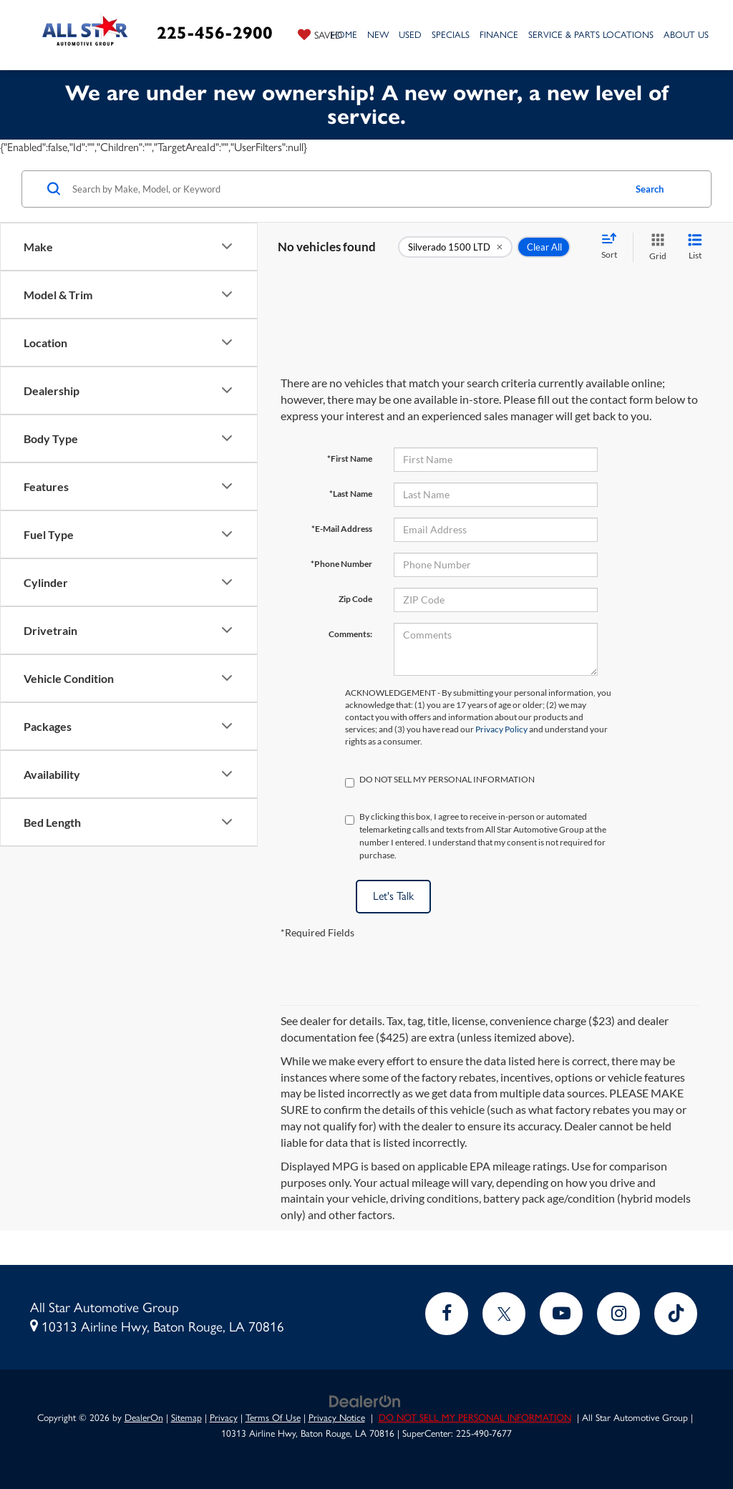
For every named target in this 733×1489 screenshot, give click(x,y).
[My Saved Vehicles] (320, 34)
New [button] (378, 34)
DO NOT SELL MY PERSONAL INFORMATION (475, 1417)
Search (650, 189)
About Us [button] (686, 34)
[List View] (695, 247)
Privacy (224, 1417)
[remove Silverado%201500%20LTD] (455, 247)
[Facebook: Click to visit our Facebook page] (446, 1313)
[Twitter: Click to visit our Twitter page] (503, 1313)
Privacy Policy (501, 729)
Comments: (350, 634)
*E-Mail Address (341, 528)
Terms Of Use (273, 1417)
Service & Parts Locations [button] (591, 34)
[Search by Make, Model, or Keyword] (346, 189)
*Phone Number (341, 563)
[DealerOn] (365, 1400)
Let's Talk (393, 896)
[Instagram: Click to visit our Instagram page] (618, 1313)
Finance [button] (499, 34)
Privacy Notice (337, 1417)
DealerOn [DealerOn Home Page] (144, 1417)
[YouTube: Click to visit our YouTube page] (561, 1313)
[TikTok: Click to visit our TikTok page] (675, 1313)
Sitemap (186, 1417)
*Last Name (350, 493)
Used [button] (410, 34)
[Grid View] (655, 247)
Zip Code (355, 598)
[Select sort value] (613, 247)
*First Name (349, 458)
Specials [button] (451, 34)
